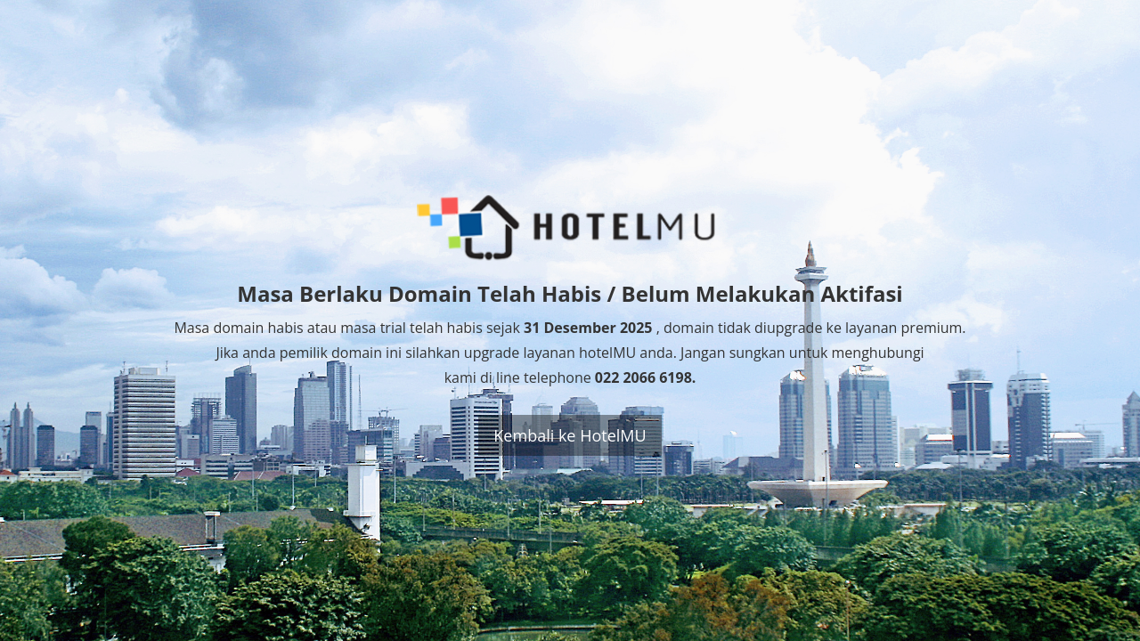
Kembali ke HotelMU (569, 435)
